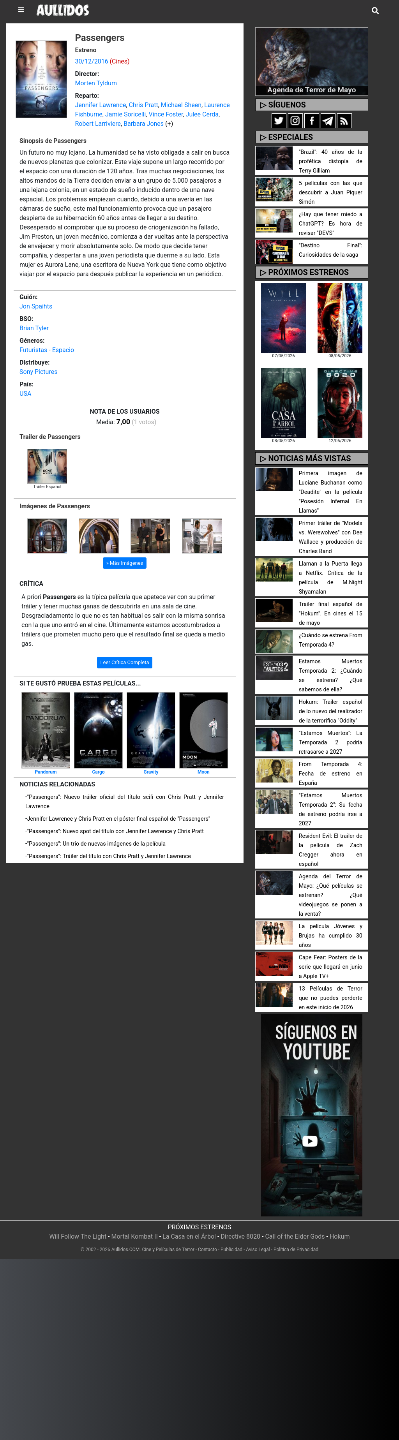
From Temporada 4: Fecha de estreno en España (330, 773)
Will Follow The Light (78, 1236)
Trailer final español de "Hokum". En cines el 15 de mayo (330, 613)
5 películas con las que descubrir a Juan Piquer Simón (330, 192)
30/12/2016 (91, 61)
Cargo (98, 772)
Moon (204, 772)
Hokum (340, 1236)
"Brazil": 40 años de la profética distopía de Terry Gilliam (330, 161)
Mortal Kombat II (134, 1236)
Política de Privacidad (296, 1249)
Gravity (150, 772)
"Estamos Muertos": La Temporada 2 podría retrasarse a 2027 (330, 742)
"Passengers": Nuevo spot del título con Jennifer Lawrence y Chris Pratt (115, 831)
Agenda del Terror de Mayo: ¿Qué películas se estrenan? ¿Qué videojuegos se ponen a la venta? (330, 895)
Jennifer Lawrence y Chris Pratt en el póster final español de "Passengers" (118, 819)
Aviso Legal (258, 1249)
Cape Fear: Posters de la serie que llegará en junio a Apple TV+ (330, 967)
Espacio (63, 350)
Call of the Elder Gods (295, 1236)
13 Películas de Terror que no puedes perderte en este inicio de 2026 (330, 998)
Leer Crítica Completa (125, 662)
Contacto (207, 1249)
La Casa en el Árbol (189, 1236)
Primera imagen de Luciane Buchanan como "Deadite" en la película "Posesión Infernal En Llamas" (330, 492)
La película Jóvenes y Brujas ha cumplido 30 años (330, 935)
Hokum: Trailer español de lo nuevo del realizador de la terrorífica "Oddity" (330, 711)
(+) (169, 123)
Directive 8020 (240, 1236)
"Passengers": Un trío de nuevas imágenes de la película (96, 844)
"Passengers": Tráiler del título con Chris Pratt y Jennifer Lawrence (109, 856)
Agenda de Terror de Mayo (311, 89)
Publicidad (231, 1249)
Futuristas (33, 350)
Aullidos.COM (125, 1249)
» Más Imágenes (124, 563)
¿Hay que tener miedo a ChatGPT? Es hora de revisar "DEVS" (330, 223)
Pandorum (46, 772)
